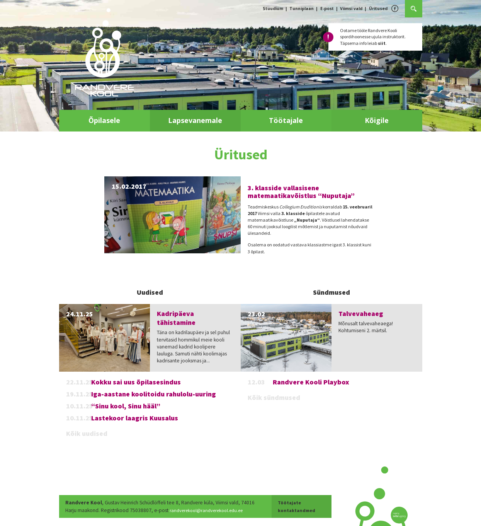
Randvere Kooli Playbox (311, 381)
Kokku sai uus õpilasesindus (136, 381)
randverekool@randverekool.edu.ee (210, 510)
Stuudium (273, 8)
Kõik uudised (86, 433)
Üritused (378, 8)
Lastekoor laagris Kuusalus (134, 417)
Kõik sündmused (274, 397)
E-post (327, 8)
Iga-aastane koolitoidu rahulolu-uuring (153, 393)
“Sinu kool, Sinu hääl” (125, 405)
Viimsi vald (351, 8)
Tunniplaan (301, 8)
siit (382, 43)
